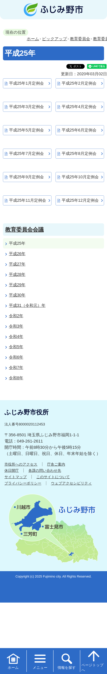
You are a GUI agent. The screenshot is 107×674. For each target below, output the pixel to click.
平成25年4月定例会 (79, 106)
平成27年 (17, 264)
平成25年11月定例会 (27, 200)
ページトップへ (92, 661)
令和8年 (16, 378)
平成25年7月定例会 (26, 153)
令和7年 (16, 367)
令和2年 (16, 315)
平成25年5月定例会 (26, 130)
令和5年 (16, 346)
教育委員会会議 (24, 229)
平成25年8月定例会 (79, 153)
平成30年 (17, 295)
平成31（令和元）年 (27, 305)
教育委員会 (80, 38)
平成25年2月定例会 (79, 83)
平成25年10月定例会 (80, 177)
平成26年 (17, 253)
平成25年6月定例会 (79, 130)
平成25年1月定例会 (26, 83)
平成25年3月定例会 (26, 106)
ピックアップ (54, 38)
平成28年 (17, 274)
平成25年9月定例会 (26, 177)
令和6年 (16, 357)
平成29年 (17, 284)
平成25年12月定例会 (80, 200)
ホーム (33, 38)
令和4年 (16, 336)
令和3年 (16, 326)
